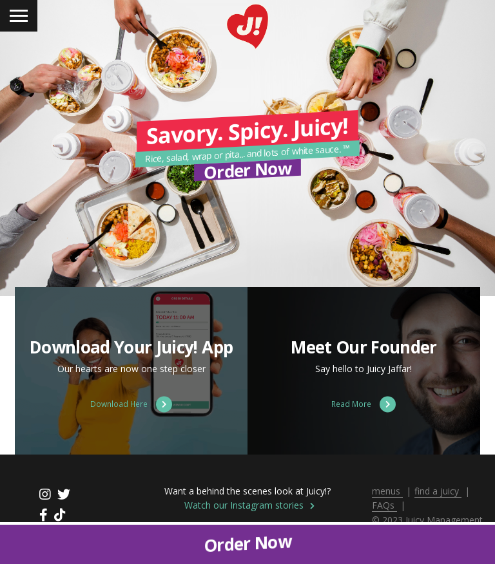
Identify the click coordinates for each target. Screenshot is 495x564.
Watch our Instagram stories (249, 505)
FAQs (384, 505)
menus (387, 491)
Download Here (131, 404)
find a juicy (437, 491)
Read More (363, 404)
